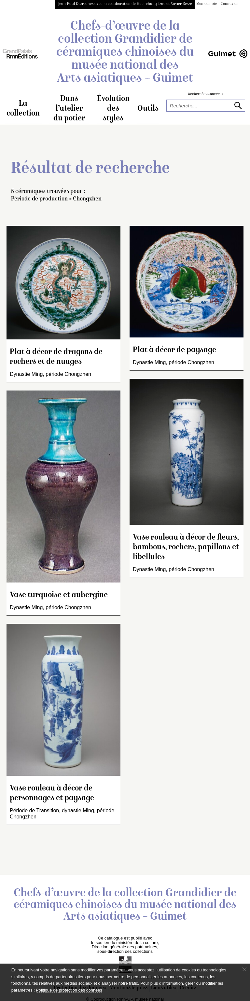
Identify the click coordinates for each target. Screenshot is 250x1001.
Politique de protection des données (69, 990)
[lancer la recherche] (238, 105)
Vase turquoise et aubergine (59, 596)
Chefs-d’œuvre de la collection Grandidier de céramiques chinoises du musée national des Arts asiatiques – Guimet (125, 52)
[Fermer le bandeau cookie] (244, 969)
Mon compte (206, 4)
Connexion (230, 4)
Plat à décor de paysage (174, 351)
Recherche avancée (205, 94)
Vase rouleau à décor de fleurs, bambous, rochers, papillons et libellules (186, 548)
